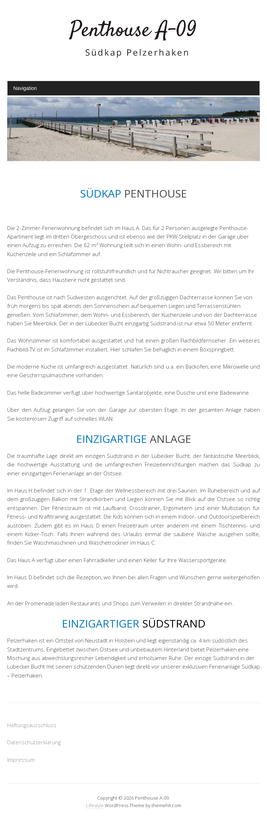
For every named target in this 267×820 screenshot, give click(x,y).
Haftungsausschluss (31, 725)
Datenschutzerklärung (34, 742)
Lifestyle (95, 805)
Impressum (21, 759)
